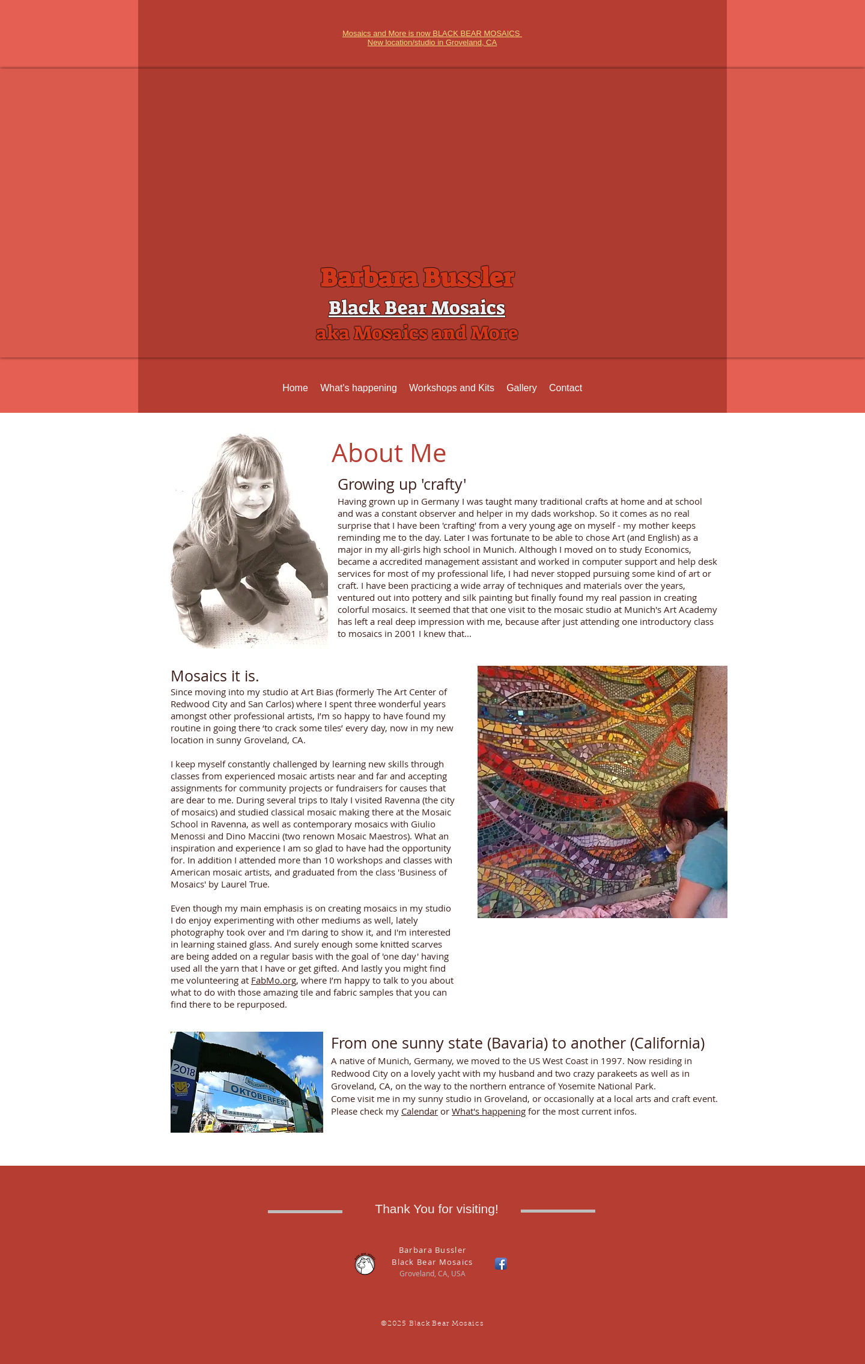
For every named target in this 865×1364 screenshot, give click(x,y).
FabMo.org (273, 980)
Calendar (419, 1111)
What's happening (489, 1111)
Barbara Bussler (417, 278)
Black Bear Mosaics (417, 307)
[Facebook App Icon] (501, 1264)
